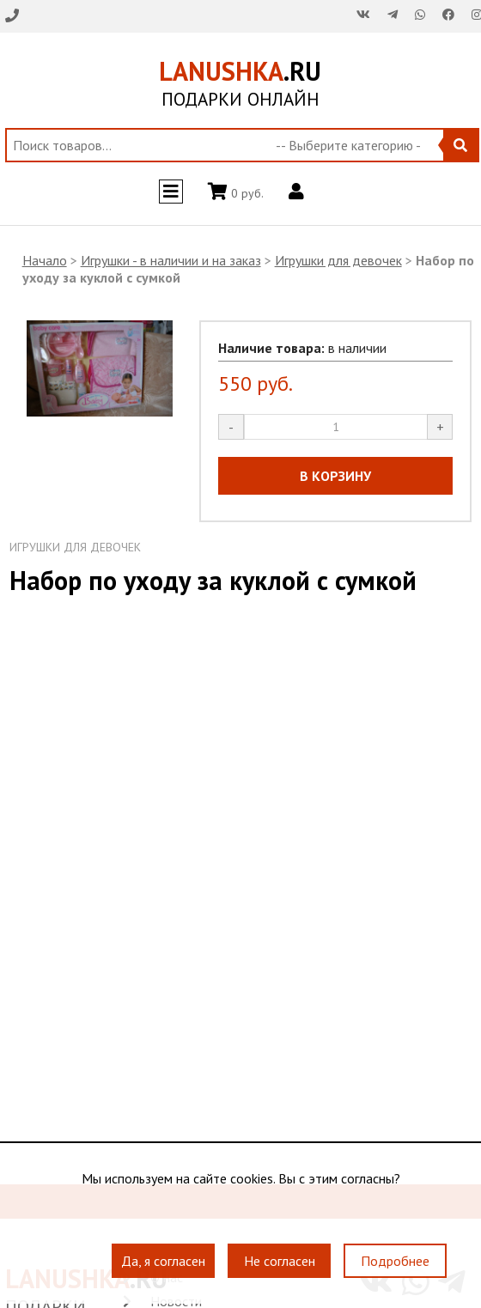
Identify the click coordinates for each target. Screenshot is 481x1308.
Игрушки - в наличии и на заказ (171, 260)
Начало (44, 260)
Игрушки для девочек (338, 260)
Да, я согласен (163, 1261)
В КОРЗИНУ (335, 475)
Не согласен (279, 1261)
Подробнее (395, 1261)
